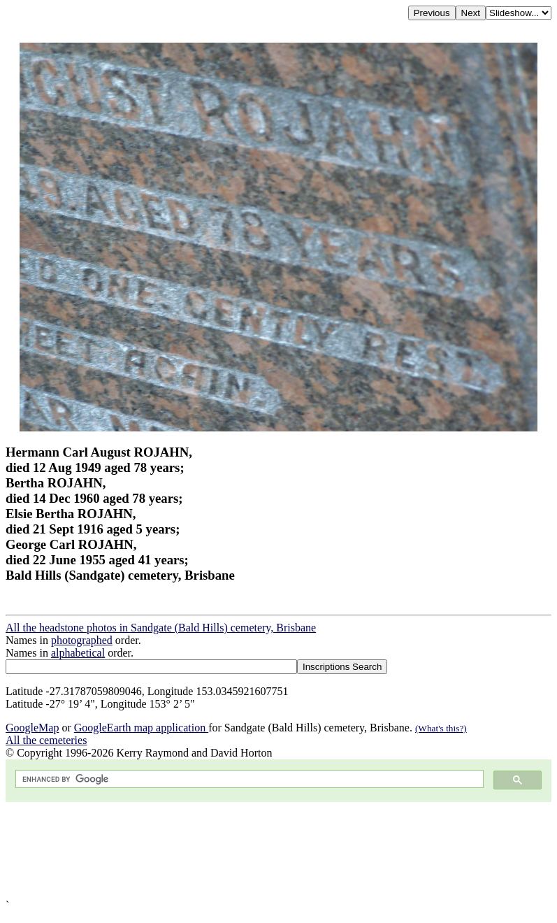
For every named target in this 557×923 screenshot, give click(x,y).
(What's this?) (441, 728)
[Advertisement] (278, 850)
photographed (82, 640)
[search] (248, 779)
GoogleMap (32, 728)
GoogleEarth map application (141, 728)
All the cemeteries (46, 740)
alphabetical (78, 653)
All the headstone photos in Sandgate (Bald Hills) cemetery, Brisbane (161, 628)
